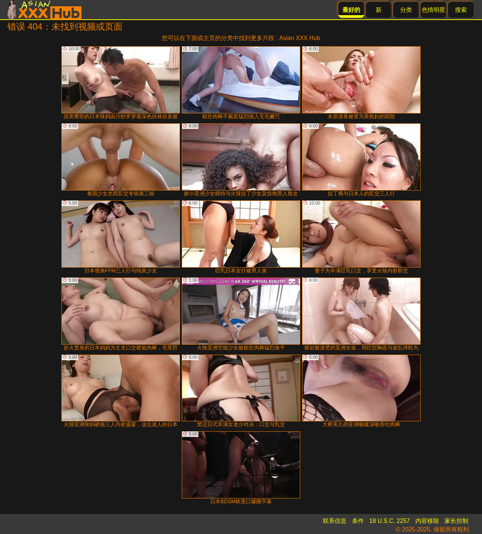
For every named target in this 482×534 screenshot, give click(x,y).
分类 (406, 10)
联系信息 (335, 521)
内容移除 (427, 521)
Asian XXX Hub (300, 38)
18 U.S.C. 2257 (389, 521)
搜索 (461, 10)
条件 (358, 521)
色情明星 (433, 10)
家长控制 (456, 521)
